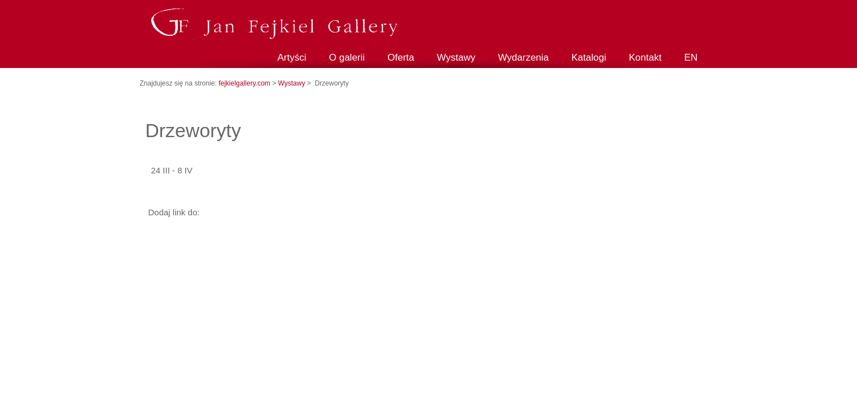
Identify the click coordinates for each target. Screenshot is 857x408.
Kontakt (645, 57)
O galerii (347, 57)
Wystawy (456, 57)
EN (691, 57)
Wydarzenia (523, 57)
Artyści (292, 57)
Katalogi (589, 57)
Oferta (400, 57)
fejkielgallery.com (245, 83)
